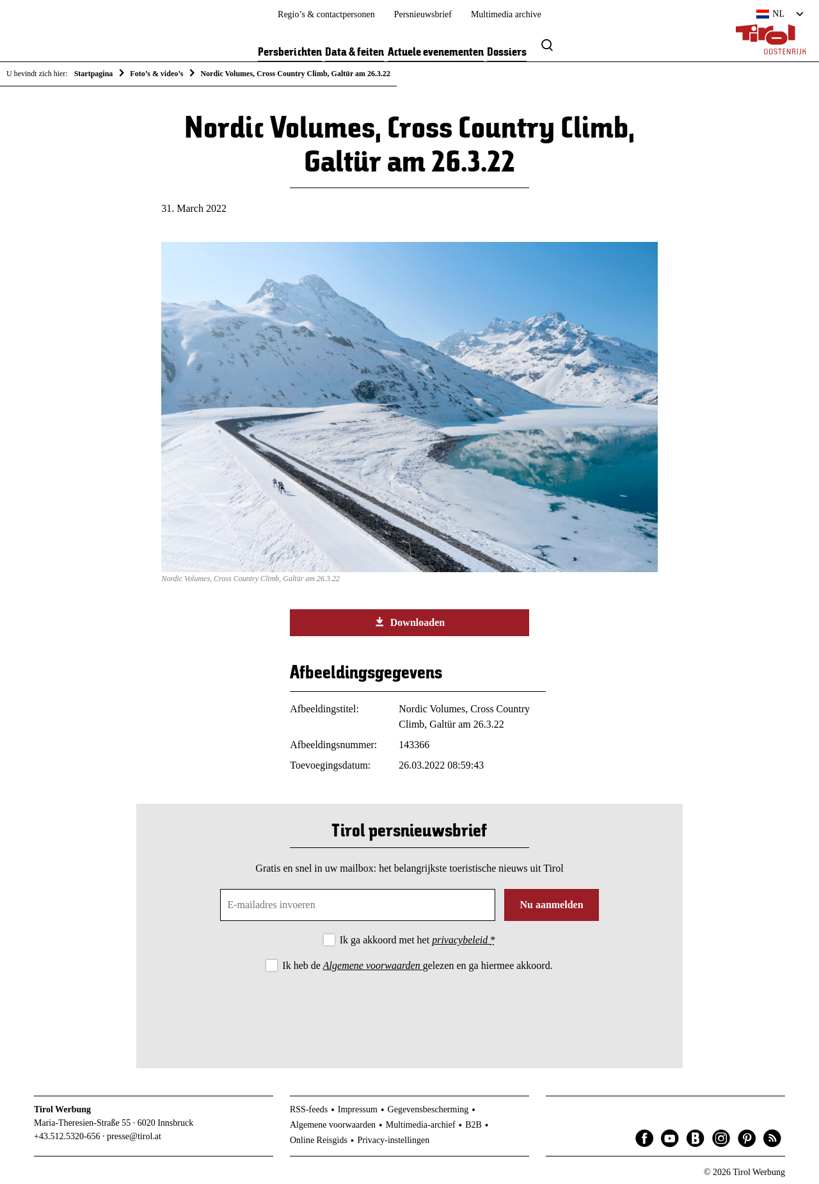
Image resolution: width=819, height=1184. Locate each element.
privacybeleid (461, 939)
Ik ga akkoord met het (417, 939)
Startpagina (93, 73)
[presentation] (409, 1009)
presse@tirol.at (134, 1136)
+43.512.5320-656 (67, 1136)
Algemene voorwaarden (373, 965)
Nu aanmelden (551, 904)
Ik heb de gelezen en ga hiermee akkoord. (417, 965)
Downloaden (409, 622)
